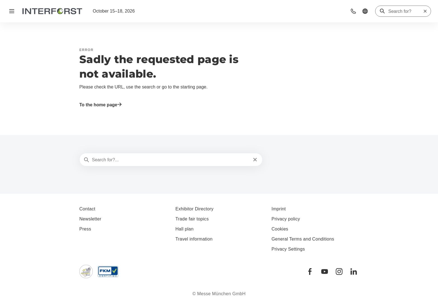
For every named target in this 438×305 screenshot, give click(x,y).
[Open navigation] (12, 11)
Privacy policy (286, 219)
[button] (353, 11)
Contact (87, 208)
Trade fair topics (192, 219)
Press (85, 229)
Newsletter (90, 219)
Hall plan (184, 229)
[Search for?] (405, 11)
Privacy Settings (288, 249)
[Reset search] (425, 11)
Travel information (194, 239)
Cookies (280, 229)
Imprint (279, 208)
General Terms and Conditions (303, 239)
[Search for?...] (170, 160)
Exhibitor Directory (194, 208)
